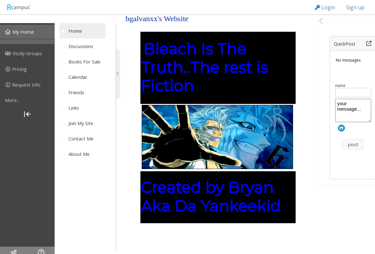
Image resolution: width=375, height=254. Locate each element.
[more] (27, 100)
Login (325, 7)
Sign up (355, 7)
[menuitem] (27, 32)
